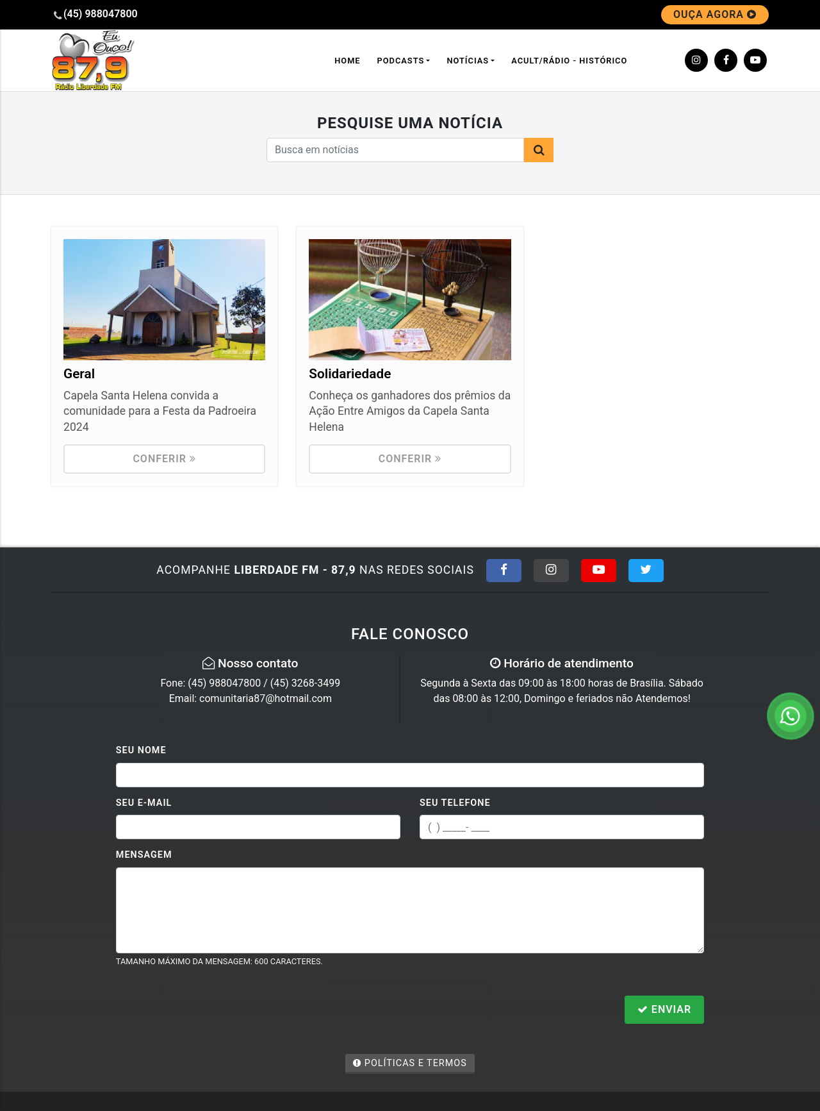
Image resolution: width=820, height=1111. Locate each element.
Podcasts (401, 60)
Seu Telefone (455, 803)
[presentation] (213, 1011)
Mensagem (144, 854)
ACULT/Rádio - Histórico (569, 60)
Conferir (164, 459)
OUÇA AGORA (715, 14)
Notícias (468, 60)
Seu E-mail (144, 803)
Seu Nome (141, 750)
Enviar (664, 1009)
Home (347, 60)
